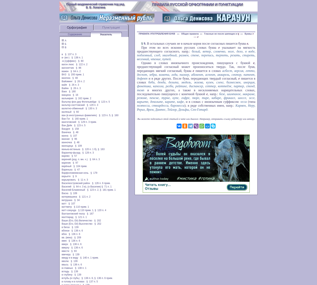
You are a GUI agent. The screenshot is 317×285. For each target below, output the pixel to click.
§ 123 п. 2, (93, 189)
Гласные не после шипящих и (221, 34)
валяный (66, 111)
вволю (65, 261)
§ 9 (75, 176)
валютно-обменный (72, 108)
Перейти (237, 187)
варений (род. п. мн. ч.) (75, 159)
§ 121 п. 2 (85, 196)
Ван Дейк (67, 125)
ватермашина (69, 196)
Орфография (77, 27)
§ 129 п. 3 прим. (87, 122)
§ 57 (74, 156)
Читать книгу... (158, 185)
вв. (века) (67, 237)
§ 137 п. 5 (92, 281)
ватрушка (67, 200)
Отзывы (151, 188)
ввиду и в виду (70, 257)
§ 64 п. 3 (95, 159)
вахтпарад (67, 217)
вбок (64, 234)
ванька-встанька (71, 149)
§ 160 (115, 115)
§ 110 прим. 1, (86, 210)
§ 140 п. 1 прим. (89, 257)
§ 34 (77, 200)
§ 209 (77, 237)
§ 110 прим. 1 (81, 206)
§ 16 (75, 95)
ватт (64, 203)
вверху (65, 247)
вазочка (66, 78)
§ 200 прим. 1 (76, 74)
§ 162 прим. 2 (83, 98)
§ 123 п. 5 (104, 101)
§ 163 (101, 149)
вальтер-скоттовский (73, 105)
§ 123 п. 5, (105, 115)
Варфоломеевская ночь (75, 172)
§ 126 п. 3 (88, 152)
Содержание (75, 34)
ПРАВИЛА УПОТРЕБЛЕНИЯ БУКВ (157, 34)
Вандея (66, 128)
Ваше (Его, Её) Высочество (77, 223)
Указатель (106, 34)
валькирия (67, 98)
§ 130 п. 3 (91, 108)
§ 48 (75, 78)
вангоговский (69, 122)
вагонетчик (68, 67)
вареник (66, 162)
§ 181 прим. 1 (108, 189)
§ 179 (94, 172)
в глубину (67, 274)
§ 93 (74, 251)
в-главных (67, 268)
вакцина (66, 95)
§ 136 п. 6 (77, 230)
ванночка (67, 142)
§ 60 (76, 111)
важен (65, 71)
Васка (65, 193)
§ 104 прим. (80, 166)
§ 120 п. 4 (100, 210)
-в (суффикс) (69, 61)
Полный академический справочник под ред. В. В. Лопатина (95, 5)
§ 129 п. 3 (92, 105)
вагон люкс (68, 64)
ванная (66, 139)
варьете (66, 176)
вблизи (65, 230)
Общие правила (190, 34)
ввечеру (66, 254)
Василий (66, 186)
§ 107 (73, 135)
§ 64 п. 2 (76, 71)
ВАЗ (64, 74)
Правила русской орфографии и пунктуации (197, 4)
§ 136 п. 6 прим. (103, 278)
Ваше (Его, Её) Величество (77, 220)
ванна (65, 135)
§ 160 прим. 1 (80, 118)
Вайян (65, 88)
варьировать (69, 179)
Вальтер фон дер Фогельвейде (79, 101)
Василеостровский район (76, 183)
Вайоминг (67, 81)
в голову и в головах (73, 281)
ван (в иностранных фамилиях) (79, 115)
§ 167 (90, 213)
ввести (65, 251)
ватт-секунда (69, 210)
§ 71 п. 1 (106, 186)
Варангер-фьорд (71, 152)
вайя (64, 84)
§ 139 (75, 227)
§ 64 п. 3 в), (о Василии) (87, 186)
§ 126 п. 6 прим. (101, 183)
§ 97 (75, 162)
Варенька (67, 169)
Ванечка (66, 132)
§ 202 (97, 220)
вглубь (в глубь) (70, 278)
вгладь (65, 271)
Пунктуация (111, 27)
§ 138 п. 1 (77, 57)
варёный (66, 166)
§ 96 (74, 139)
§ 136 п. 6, (87, 278)
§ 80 (80, 61)
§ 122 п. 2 (82, 64)
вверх (65, 244)
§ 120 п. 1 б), (89, 149)
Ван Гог (66, 118)
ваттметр (67, 206)
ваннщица (67, 145)
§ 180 (72, 91)
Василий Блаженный (73, 189)
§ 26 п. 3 (74, 84)
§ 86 (78, 67)
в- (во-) (66, 57)
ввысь (65, 264)
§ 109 (78, 145)
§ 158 (75, 128)
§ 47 (77, 169)
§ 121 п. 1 (81, 217)
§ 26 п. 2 (80, 81)
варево (66, 156)
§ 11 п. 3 (83, 179)
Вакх (64, 91)
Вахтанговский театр (73, 213)
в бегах (66, 227)
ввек (64, 240)
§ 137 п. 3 (70, 54)
